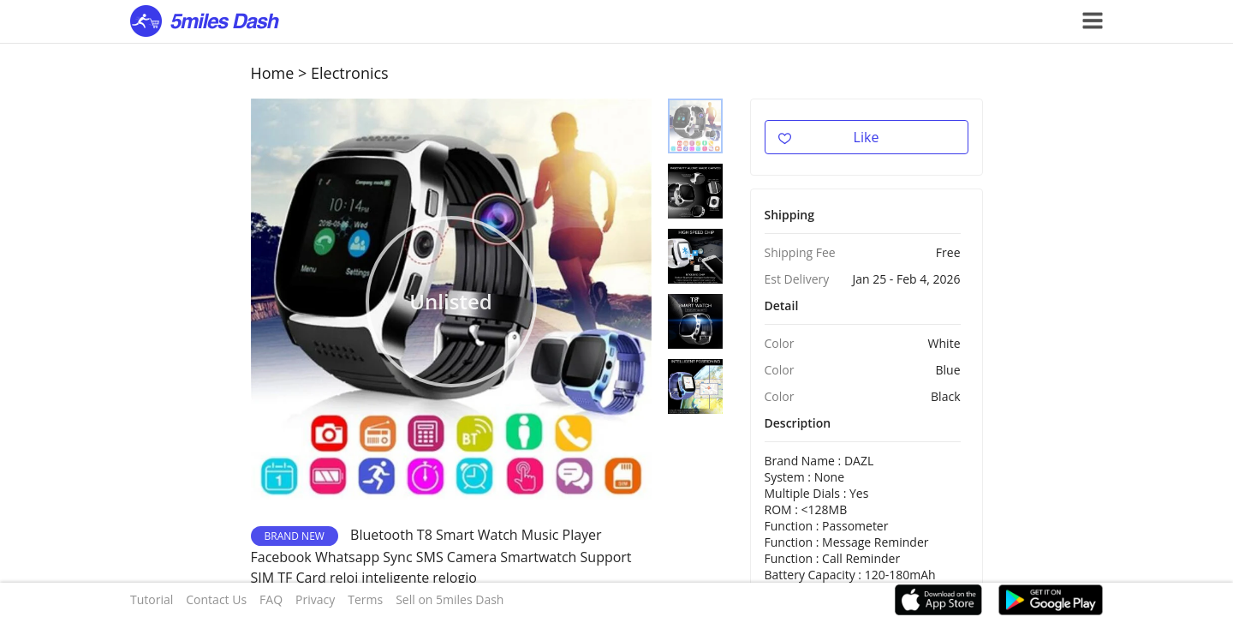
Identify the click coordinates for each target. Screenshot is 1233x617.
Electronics (350, 73)
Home (273, 73)
